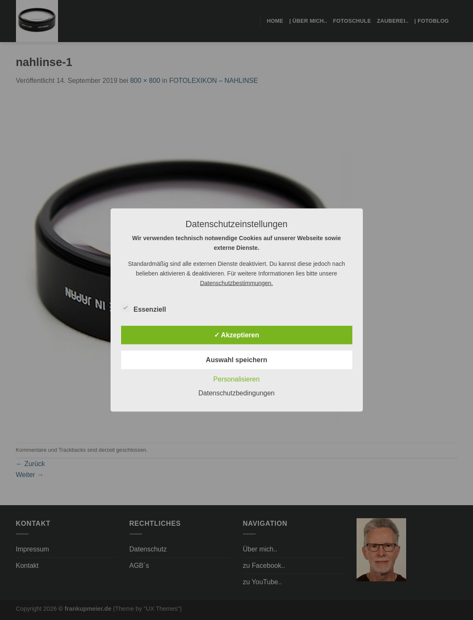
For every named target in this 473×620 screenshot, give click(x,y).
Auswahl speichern (236, 359)
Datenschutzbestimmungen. (236, 283)
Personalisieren (236, 379)
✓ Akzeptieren (236, 335)
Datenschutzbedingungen (236, 393)
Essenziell (143, 308)
